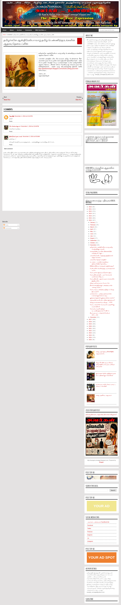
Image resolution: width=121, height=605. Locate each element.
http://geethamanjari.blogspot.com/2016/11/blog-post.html (58, 68)
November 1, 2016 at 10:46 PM (30, 126)
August (92, 238)
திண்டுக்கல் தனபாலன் (15, 136)
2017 (90, 319)
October (92, 242)
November (93, 245)
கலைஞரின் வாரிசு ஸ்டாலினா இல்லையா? (102, 300)
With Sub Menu (40, 30)
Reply (10, 121)
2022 (90, 330)
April (91, 229)
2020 (90, 326)
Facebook (90, 525)
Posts (5, 225)
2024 (90, 335)
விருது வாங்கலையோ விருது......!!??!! (101, 302)
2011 (90, 209)
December (93, 317)
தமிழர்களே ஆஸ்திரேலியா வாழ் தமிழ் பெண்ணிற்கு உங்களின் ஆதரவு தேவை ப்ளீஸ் (39, 42)
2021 (90, 328)
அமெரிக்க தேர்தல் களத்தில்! (98, 259)
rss (88, 538)
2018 (90, 321)
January (92, 222)
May (91, 231)
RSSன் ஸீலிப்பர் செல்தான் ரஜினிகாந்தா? (102, 266)
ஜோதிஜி (11, 116)
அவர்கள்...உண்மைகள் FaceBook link (98, 522)
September (93, 240)
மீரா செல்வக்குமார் (15, 126)
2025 (90, 337)
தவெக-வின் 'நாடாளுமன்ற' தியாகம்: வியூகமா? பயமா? (101, 415)
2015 (90, 218)
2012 (90, 211)
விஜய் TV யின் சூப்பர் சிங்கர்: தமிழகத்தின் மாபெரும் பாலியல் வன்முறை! (105, 364)
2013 (90, 213)
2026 (90, 339)
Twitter (89, 528)
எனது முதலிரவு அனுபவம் (104, 395)
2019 (90, 324)
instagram (90, 541)
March (92, 227)
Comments (28, 30)
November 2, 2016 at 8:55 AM (31, 136)
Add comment (8, 148)
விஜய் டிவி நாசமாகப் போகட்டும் (100, 283)
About (12, 30)
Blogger (101, 462)
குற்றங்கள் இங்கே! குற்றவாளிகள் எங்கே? (102, 298)
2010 (90, 207)
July (91, 236)
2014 (90, 215)
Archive (19, 30)
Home (4, 30)
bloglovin (89, 535)
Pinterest (89, 531)
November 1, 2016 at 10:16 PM (24, 116)
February (93, 224)
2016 (90, 220)
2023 (90, 333)
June (91, 233)
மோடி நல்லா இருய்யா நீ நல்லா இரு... (101, 272)
